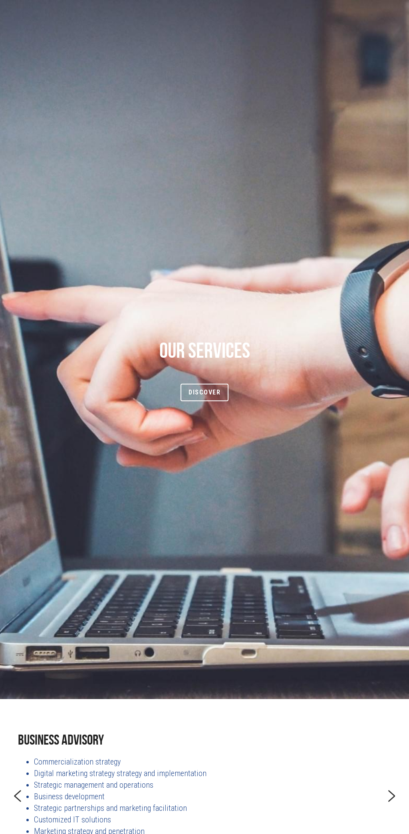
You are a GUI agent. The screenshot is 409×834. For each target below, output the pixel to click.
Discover (204, 392)
